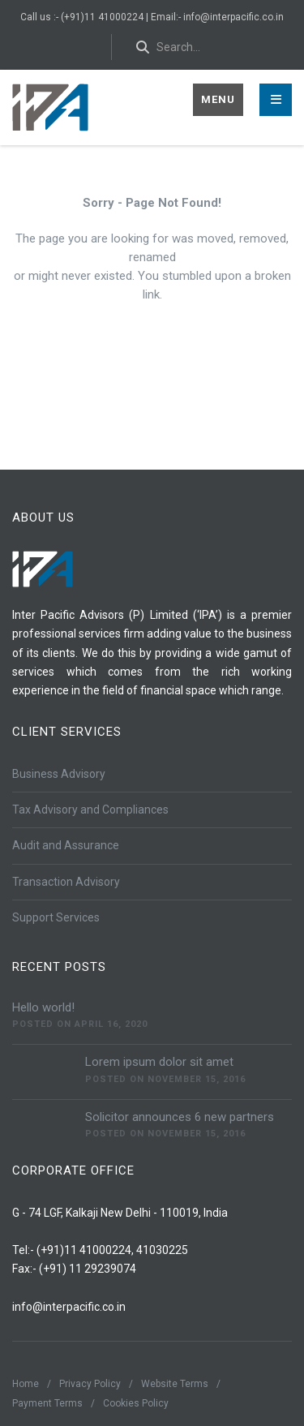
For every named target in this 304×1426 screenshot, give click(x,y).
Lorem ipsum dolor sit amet (159, 1061)
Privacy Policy (90, 1383)
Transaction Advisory (66, 881)
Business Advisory (58, 773)
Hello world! (43, 1007)
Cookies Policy (136, 1403)
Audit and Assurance (65, 845)
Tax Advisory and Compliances (90, 809)
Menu (218, 99)
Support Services (56, 917)
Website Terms (174, 1383)
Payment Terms (47, 1403)
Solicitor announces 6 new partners (179, 1117)
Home (25, 1383)
